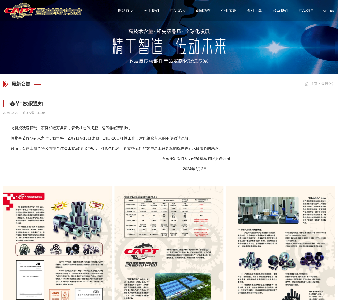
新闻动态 (203, 10)
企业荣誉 (228, 10)
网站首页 (125, 10)
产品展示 (177, 10)
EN (332, 10)
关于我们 (151, 10)
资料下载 (254, 10)
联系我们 (280, 10)
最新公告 (328, 84)
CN (325, 10)
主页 (314, 84)
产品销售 (306, 10)
